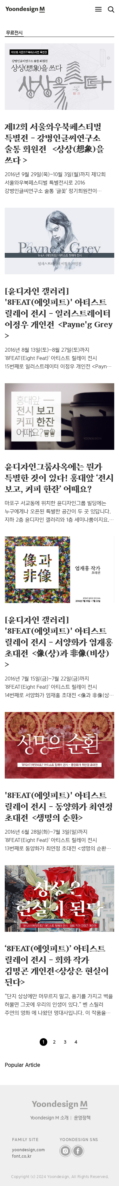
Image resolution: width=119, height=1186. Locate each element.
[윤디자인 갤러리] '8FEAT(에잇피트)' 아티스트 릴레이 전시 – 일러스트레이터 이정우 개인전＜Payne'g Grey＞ (59, 313)
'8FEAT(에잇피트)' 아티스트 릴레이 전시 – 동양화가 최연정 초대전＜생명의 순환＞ (59, 806)
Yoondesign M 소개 (49, 1117)
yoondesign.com (28, 1149)
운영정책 (82, 1117)
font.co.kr (21, 1156)
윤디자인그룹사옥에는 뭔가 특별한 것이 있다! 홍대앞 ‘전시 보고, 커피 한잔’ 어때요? (59, 477)
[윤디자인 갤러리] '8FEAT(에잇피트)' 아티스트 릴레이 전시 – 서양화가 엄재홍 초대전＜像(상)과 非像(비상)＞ (59, 642)
